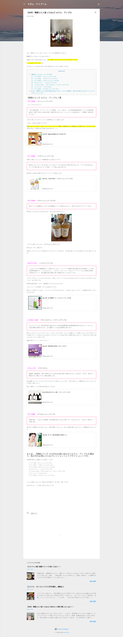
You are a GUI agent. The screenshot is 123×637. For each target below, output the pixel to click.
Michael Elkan (66, 632)
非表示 (63, 71)
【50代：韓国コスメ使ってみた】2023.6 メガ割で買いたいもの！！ (50, 607)
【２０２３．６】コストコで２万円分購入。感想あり (45, 587)
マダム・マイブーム (37, 4)
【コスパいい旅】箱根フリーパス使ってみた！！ (44, 566)
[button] (95, 12)
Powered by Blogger (61, 629)
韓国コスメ (34, 513)
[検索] (99, 4)
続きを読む (93, 581)
